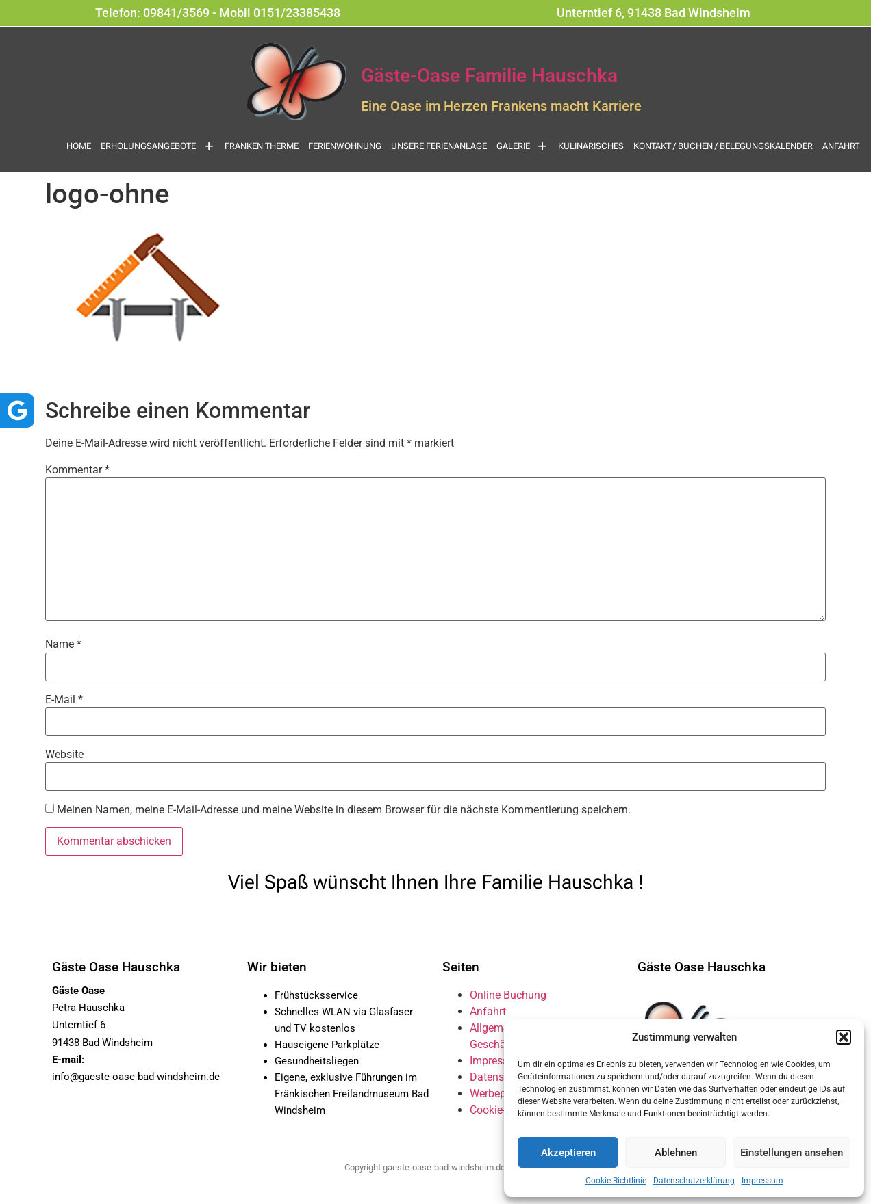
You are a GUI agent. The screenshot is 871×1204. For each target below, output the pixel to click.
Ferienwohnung (344, 146)
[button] (843, 1037)
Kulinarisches (591, 146)
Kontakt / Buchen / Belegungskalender (723, 146)
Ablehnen (676, 1153)
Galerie (522, 146)
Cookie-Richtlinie (615, 1181)
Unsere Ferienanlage (439, 146)
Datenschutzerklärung (694, 1181)
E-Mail (64, 699)
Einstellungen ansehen (791, 1153)
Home (78, 146)
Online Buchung (508, 995)
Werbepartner (502, 1093)
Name (63, 644)
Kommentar (77, 469)
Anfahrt (840, 146)
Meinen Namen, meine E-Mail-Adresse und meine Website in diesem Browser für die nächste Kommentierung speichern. (344, 809)
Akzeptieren (568, 1153)
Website (64, 754)
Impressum (762, 1181)
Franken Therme (262, 146)
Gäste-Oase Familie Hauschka (489, 75)
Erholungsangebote (158, 146)
